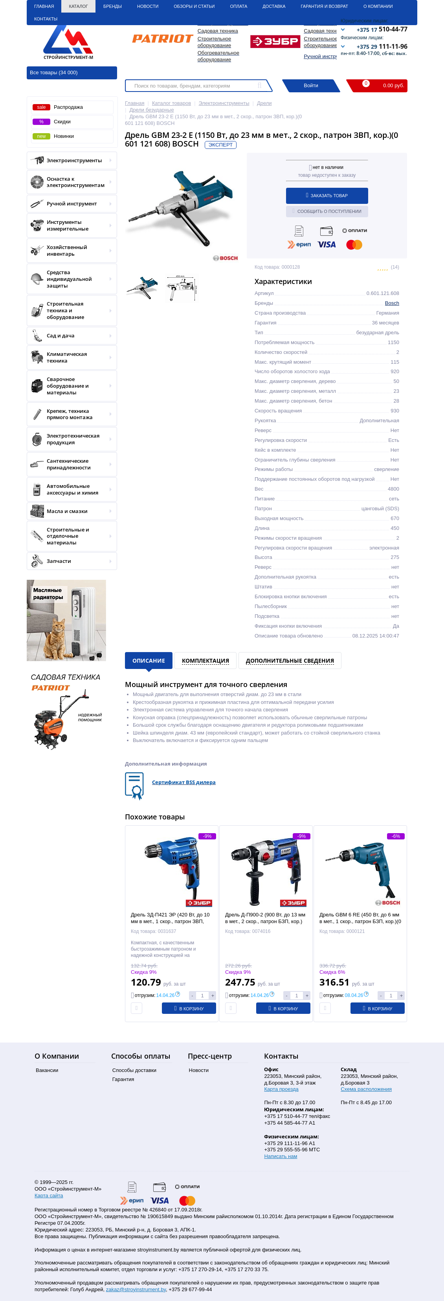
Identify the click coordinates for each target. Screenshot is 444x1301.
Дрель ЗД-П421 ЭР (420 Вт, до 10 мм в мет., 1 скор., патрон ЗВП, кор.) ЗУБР (170, 921)
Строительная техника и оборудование (69, 310)
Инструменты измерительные (69, 225)
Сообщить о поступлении (326, 211)
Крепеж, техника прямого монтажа (69, 414)
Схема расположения (366, 1089)
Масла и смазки (69, 511)
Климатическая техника (69, 357)
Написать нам (280, 1156)
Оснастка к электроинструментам (69, 182)
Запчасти (69, 561)
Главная (44, 6)
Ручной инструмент (327, 56)
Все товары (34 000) (54, 72)
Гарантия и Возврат (324, 6)
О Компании (378, 6)
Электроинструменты (69, 160)
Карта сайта (49, 1195)
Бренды (112, 6)
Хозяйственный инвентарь (69, 250)
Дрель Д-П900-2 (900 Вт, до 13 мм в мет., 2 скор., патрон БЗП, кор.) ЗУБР (265, 921)
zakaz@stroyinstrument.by (136, 1289)
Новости (147, 6)
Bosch (392, 303)
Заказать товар (327, 195)
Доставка (273, 6)
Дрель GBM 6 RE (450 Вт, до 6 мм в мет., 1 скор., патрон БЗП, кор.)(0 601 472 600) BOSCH (360, 921)
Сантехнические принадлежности (69, 464)
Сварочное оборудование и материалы (69, 386)
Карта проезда (281, 1089)
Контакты (45, 18)
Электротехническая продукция (69, 439)
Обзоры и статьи (194, 6)
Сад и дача (69, 335)
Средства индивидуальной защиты (69, 279)
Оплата (238, 6)
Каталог (78, 6)
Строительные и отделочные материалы (69, 536)
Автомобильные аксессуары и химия (69, 489)
